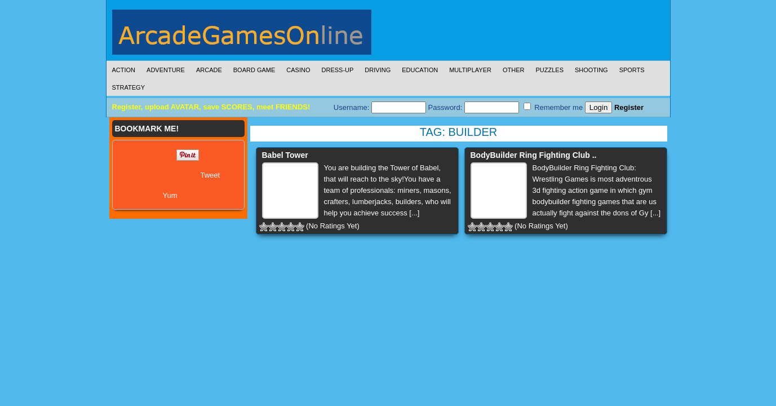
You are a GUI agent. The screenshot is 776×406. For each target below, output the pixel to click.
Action (124, 70)
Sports (632, 70)
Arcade (209, 70)
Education (420, 70)
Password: (473, 107)
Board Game (254, 70)
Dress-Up (338, 70)
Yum (170, 195)
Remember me (553, 107)
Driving (378, 70)
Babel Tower (285, 155)
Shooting (591, 70)
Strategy (128, 87)
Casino (298, 70)
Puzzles (549, 70)
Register (629, 107)
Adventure (166, 70)
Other (514, 70)
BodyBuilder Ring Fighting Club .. (534, 155)
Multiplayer (470, 70)
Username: (380, 107)
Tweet (210, 175)
